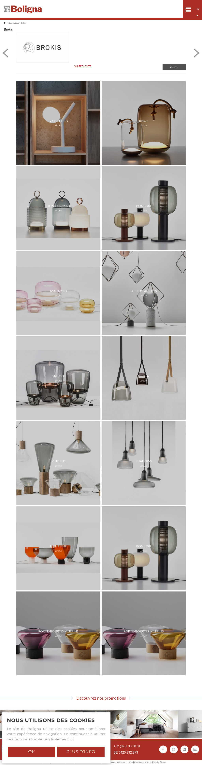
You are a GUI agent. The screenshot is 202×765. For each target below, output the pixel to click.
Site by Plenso (159, 762)
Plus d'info (80, 751)
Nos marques (13, 23)
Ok (31, 751)
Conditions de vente (143, 762)
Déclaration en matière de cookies (118, 762)
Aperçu (174, 67)
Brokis (23, 23)
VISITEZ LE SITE (82, 66)
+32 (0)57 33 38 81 (127, 746)
